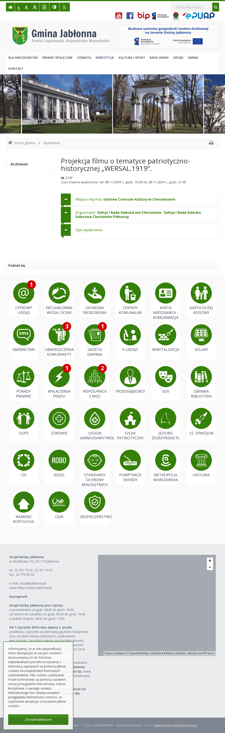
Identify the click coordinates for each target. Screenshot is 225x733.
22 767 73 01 (43, 570)
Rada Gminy (159, 57)
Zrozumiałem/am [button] (38, 719)
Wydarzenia (52, 143)
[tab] (140, 199)
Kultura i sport (131, 57)
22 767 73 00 (23, 570)
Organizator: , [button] (138, 214)
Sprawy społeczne (57, 57)
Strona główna (21, 143)
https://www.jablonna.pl (34, 588)
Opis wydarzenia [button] (88, 229)
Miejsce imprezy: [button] (125, 199)
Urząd (178, 57)
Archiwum (19, 164)
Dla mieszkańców (23, 57)
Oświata (84, 57)
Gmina (193, 57)
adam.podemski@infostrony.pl (175, 725)
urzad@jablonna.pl (33, 583)
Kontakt (16, 68)
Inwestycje (105, 57)
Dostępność (18, 596)
